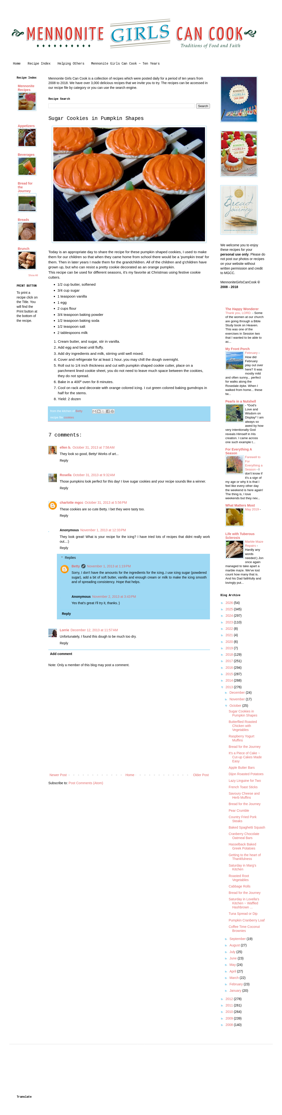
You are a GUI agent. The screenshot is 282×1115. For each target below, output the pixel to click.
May (233, 965)
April (233, 971)
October (235, 705)
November (237, 699)
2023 (230, 622)
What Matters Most (240, 505)
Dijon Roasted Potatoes (246, 774)
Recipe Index (39, 64)
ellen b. (65, 447)
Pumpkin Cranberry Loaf (247, 920)
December (237, 692)
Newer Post (58, 775)
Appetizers (26, 126)
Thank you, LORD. (238, 313)
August (235, 945)
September (237, 939)
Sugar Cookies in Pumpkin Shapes (243, 713)
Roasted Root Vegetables (239, 878)
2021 (230, 635)
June (233, 958)
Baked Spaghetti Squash (247, 827)
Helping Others (71, 64)
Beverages (26, 155)
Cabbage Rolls (239, 886)
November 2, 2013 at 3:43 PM (114, 596)
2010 (230, 1012)
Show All (33, 275)
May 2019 (252, 509)
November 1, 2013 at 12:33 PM (103, 530)
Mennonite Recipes (26, 88)
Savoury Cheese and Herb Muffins (244, 795)
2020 (230, 642)
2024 (230, 615)
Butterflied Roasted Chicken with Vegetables (243, 726)
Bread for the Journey (245, 747)
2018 (230, 654)
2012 (230, 999)
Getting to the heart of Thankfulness (245, 857)
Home (17, 64)
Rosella (66, 475)
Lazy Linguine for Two (245, 781)
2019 (230, 648)
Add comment (61, 654)
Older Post (201, 775)
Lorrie (64, 630)
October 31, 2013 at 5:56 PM (106, 502)
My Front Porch (237, 349)
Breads (23, 220)
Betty (76, 566)
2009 (230, 1018)
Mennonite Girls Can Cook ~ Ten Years (125, 64)
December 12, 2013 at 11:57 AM (94, 630)
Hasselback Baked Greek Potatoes (242, 846)
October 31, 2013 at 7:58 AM (93, 447)
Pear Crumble (239, 810)
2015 (230, 674)
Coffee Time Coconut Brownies (244, 929)
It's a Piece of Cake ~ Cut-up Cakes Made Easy (245, 757)
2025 (230, 609)
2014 (230, 680)
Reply (64, 460)
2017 (230, 661)
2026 (230, 603)
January (235, 990)
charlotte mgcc (71, 502)
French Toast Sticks (243, 787)
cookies (69, 417)
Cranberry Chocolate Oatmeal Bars (244, 836)
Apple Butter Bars (242, 767)
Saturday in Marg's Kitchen (242, 867)
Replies (70, 558)
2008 (230, 1025)
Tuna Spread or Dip (243, 914)
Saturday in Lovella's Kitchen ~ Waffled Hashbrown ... (244, 903)
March (234, 978)
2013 (230, 687)
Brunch (23, 249)
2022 (230, 629)
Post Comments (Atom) (86, 783)
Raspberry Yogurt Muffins (241, 738)
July (232, 952)
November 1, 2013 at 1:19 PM (109, 566)
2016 (230, 667)
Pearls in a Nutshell (240, 401)
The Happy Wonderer (242, 309)
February (252, 353)
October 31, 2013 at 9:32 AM (94, 475)
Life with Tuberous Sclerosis (240, 536)
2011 (230, 1005)
